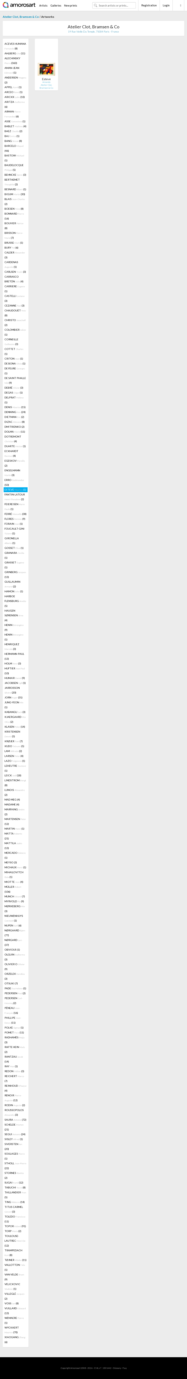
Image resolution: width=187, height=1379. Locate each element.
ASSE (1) (15, 121)
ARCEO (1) (13, 92)
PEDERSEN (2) (15, 993)
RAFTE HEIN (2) (15, 1049)
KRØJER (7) (14, 741)
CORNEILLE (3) (11, 342)
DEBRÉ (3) (14, 387)
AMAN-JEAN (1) (12, 70)
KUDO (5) (14, 746)
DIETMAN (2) (14, 416)
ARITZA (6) (15, 104)
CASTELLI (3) (14, 298)
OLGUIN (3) (15, 957)
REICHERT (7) (14, 1078)
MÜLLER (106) (13, 889)
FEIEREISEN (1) (15, 507)
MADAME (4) (12, 804)
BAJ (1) (12, 136)
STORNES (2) (14, 1175)
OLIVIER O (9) (15, 967)
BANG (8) (13, 140)
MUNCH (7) (15, 896)
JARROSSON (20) (12, 690)
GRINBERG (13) (15, 574)
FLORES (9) (15, 518)
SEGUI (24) (15, 1134)
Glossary (117, 1368)
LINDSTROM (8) (15, 783)
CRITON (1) (14, 358)
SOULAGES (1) (15, 1156)
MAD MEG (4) (12, 799)
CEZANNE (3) (14, 305)
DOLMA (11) (15, 431)
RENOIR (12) (13, 1098)
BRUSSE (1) (14, 242)
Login (166, 5)
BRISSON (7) (14, 235)
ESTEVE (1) (15, 489)
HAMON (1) (14, 591)
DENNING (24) (15, 412)
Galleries (55, 5)
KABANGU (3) (15, 711)
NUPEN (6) (13, 925)
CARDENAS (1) (11, 264)
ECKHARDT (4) (11, 453)
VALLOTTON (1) (15, 1267)
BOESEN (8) (14, 208)
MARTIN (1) (14, 828)
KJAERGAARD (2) (15, 719)
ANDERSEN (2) (15, 80)
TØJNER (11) (15, 1259)
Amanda (46, 82)
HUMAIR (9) (15, 678)
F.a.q (125, 1368)
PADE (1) (15, 988)
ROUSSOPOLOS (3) (14, 1112)
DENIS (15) (15, 407)
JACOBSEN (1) (15, 682)
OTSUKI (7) (11, 983)
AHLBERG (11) (15, 53)
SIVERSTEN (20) (13, 1146)
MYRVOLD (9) (14, 901)
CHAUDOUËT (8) (15, 313)
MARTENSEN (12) (15, 821)
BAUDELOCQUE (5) (14, 167)
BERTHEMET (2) (12, 182)
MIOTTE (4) (14, 881)
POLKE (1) (14, 1027)
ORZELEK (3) (15, 976)
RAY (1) (11, 1066)
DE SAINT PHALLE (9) (15, 380)
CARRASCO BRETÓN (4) (14, 279)
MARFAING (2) (14, 812)
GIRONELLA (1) (12, 541)
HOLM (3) (13, 663)
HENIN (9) (14, 627)
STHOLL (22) (15, 1166)
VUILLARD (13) (15, 1311)
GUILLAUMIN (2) (12, 584)
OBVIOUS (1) (12, 949)
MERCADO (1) (15, 855)
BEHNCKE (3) (15, 174)
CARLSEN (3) (15, 271)
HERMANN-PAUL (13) (14, 656)
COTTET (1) (14, 351)
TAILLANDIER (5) (15, 1195)
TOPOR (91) (15, 1226)
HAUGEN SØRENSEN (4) (14, 615)
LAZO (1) (15, 760)
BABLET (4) (15, 126)
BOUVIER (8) (14, 226)
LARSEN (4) (14, 755)
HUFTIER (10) (15, 671)
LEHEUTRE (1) (15, 768)
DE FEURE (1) (15, 371)
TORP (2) (13, 1231)
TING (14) (15, 1201)
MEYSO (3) (11, 862)
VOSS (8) (12, 1303)
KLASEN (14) (15, 726)
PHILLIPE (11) (13, 1020)
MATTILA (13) (13, 846)
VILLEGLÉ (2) (14, 1296)
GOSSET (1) (14, 547)
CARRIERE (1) (15, 289)
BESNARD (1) (15, 189)
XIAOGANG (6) (15, 1340)
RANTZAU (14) (14, 1059)
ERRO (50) (14, 482)
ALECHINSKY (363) (12, 60)
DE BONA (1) (15, 363)
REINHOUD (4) (15, 1088)
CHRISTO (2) (15, 322)
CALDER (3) (15, 255)
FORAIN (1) (14, 523)
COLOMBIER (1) (15, 332)
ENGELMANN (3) (12, 473)
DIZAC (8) (15, 421)
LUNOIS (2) (15, 792)
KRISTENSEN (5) (12, 734)
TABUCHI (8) (15, 1187)
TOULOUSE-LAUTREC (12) (15, 1240)
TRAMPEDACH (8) (13, 1253)
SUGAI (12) (14, 1182)
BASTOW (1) (14, 158)
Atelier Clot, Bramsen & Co (21, 16)
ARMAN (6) (12, 114)
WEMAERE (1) (14, 1320)
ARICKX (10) (15, 96)
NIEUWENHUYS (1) (14, 918)
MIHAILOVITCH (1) (14, 874)
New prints (70, 5)
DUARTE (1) (15, 446)
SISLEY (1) (14, 1139)
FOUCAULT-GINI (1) (14, 531)
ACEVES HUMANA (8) (15, 46)
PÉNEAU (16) (12, 1010)
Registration (149, 5)
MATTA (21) (13, 836)
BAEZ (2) (13, 131)
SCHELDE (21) (14, 1127)
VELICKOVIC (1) (12, 1286)
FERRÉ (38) (15, 513)
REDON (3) (14, 1071)
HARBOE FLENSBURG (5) (15, 601)
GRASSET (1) (14, 565)
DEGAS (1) (14, 392)
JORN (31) (13, 697)
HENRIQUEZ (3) (12, 646)
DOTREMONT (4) (13, 439)
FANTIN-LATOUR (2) (15, 497)
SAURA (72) (15, 1119)
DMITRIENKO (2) (14, 426)
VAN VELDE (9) (14, 1277)
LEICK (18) (13, 775)
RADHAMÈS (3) (14, 1040)
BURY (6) (11, 247)
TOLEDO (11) (15, 1219)
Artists (43, 5)
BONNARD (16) (14, 216)
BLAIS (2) (15, 201)
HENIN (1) (14, 637)
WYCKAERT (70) (12, 1330)
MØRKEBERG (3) (15, 909)
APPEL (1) (13, 87)
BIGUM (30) (15, 194)
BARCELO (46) (14, 148)
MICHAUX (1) (15, 867)
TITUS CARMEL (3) (14, 1209)
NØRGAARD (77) (15, 933)
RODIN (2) (15, 1105)
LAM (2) (13, 751)
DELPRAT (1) (14, 400)
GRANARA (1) (14, 555)
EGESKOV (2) (15, 463)
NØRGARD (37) (13, 942)
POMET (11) (14, 1032)
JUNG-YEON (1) (14, 705)
